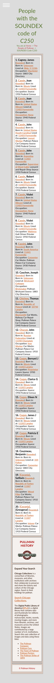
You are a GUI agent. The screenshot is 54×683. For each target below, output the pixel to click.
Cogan (23, 358)
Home (28, 46)
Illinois (27, 86)
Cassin (21, 80)
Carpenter (33, 257)
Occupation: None (24, 114)
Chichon (24, 298)
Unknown (28, 65)
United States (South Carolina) (26, 131)
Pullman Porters (27, 653)
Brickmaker (21, 288)
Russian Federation (23, 336)
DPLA (25, 608)
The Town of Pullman (29, 651)
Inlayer (31, 523)
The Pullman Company (25, 644)
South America (31, 249)
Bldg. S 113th (30, 68)
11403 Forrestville (27, 88)
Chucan (23, 329)
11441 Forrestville (23, 253)
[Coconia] (24, 474)
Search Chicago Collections (22, 599)
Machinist (33, 70)
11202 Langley (25, 366)
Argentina (28, 156)
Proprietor (33, 369)
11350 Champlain (24, 340)
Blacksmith (20, 314)
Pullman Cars (26, 648)
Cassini (22, 243)
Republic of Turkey (24, 483)
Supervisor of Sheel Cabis (26, 165)
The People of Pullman (27, 47)
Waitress (32, 231)
